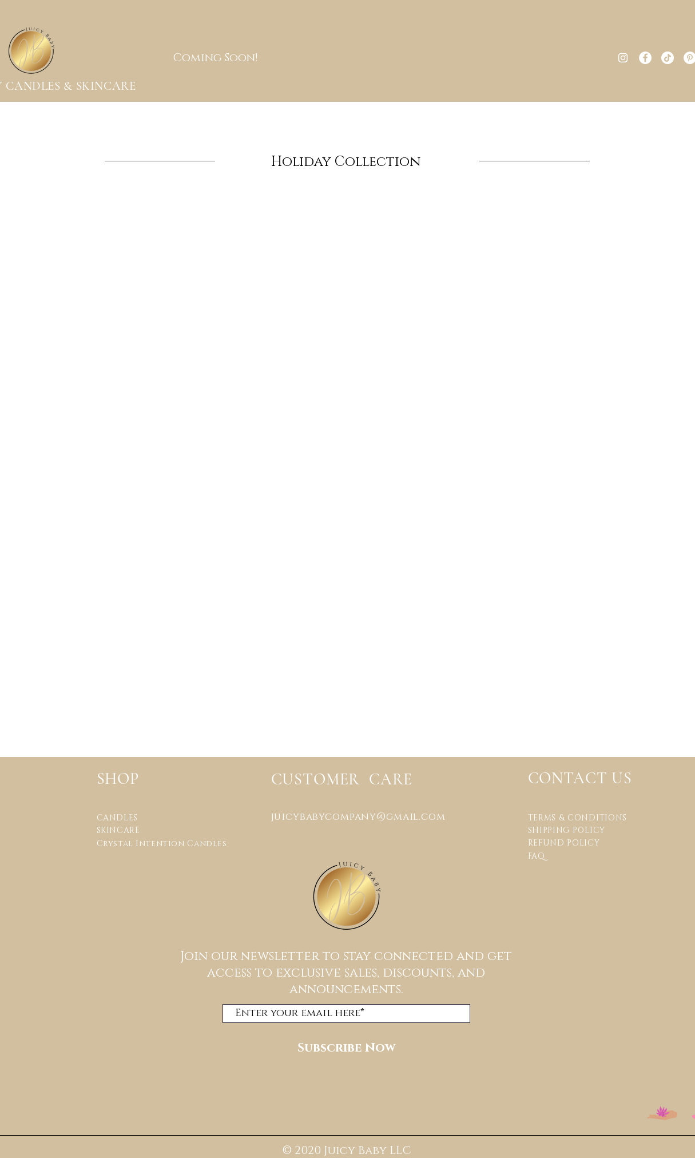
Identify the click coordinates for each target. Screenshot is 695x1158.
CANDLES (117, 817)
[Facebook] (645, 57)
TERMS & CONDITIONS (579, 817)
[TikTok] (667, 57)
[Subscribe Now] (346, 1049)
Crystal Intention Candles (162, 843)
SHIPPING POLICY (567, 830)
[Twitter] (19, 629)
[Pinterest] (19, 604)
